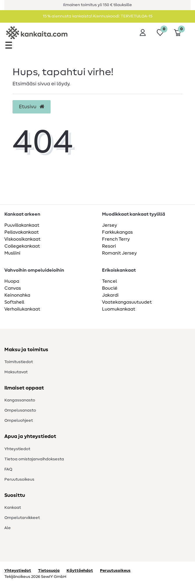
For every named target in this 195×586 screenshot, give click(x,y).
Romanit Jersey (119, 253)
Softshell (14, 302)
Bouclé (109, 288)
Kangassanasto (19, 400)
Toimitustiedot (18, 362)
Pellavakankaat (21, 232)
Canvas (12, 288)
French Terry (116, 239)
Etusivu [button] (31, 106)
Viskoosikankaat (22, 239)
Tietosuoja (49, 571)
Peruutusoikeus (19, 479)
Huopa (11, 281)
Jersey (109, 225)
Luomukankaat (118, 309)
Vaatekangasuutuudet (127, 302)
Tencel (109, 281)
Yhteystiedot (17, 449)
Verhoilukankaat (22, 309)
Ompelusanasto (20, 410)
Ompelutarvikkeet (22, 518)
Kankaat (12, 508)
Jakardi (110, 295)
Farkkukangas (117, 232)
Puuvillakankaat (21, 225)
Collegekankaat (22, 246)
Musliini (12, 253)
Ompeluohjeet (18, 421)
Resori (109, 246)
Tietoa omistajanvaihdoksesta (34, 459)
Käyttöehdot (80, 571)
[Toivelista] (160, 32)
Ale (7, 528)
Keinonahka (17, 295)
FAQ (8, 469)
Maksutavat (16, 372)
